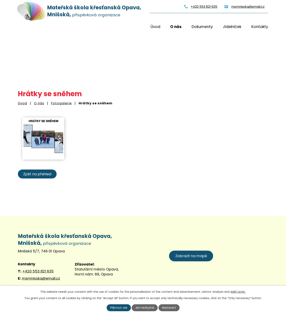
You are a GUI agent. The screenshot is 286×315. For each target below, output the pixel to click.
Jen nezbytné (144, 308)
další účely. (238, 292)
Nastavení (169, 308)
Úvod (155, 26)
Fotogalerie (61, 103)
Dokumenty (202, 26)
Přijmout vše (118, 308)
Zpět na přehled (37, 174)
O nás (176, 26)
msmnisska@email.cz (248, 6)
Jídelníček (232, 26)
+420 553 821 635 (204, 6)
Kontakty (259, 26)
